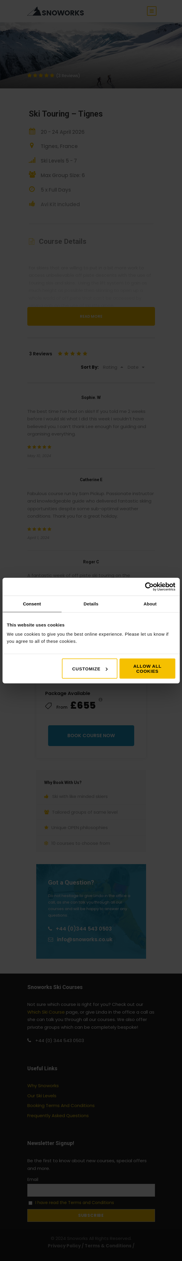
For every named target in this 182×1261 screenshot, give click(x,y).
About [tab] (150, 603)
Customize (89, 668)
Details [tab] (91, 603)
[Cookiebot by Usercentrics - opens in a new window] (149, 586)
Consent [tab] (32, 603)
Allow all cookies (147, 669)
